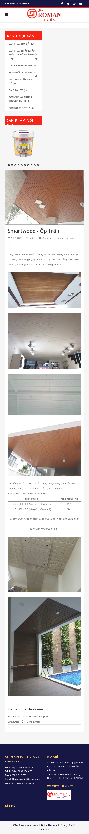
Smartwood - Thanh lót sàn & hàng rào (28, 716)
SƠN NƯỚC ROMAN (20, 72)
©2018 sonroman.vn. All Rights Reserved (36, 825)
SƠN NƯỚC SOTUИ (19, 108)
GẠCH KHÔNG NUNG (20, 65)
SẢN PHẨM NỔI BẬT (20, 43)
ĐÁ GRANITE (16, 90)
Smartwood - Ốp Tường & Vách (24, 721)
